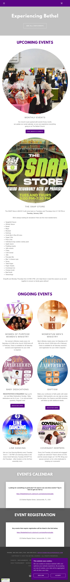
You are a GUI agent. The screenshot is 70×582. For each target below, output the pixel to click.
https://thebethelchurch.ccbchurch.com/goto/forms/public (35, 532)
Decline (41, 575)
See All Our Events (35, 25)
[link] (61, 3)
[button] (4, 3)
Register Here (17, 405)
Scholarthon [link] (31, 563)
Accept (58, 575)
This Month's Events (35, 131)
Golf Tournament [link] (17, 563)
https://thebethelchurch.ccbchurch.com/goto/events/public (35, 494)
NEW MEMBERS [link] (23, 560)
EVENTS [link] (13, 560)
